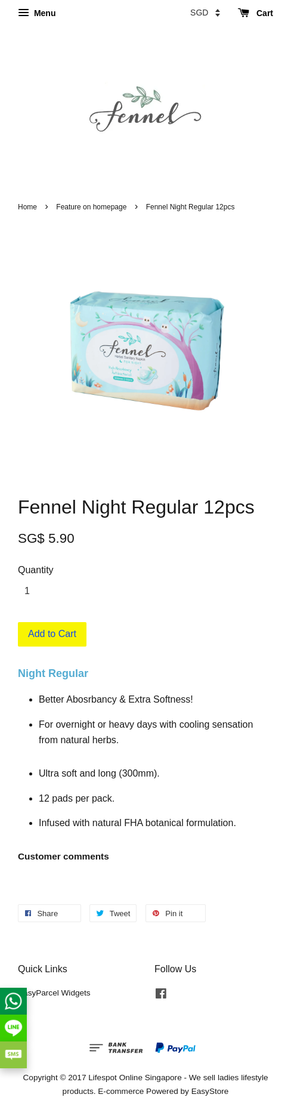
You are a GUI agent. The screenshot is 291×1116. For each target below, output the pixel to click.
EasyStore (210, 1091)
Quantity (36, 570)
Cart (255, 13)
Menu (36, 13)
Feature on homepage (91, 207)
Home (27, 207)
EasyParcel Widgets (54, 992)
